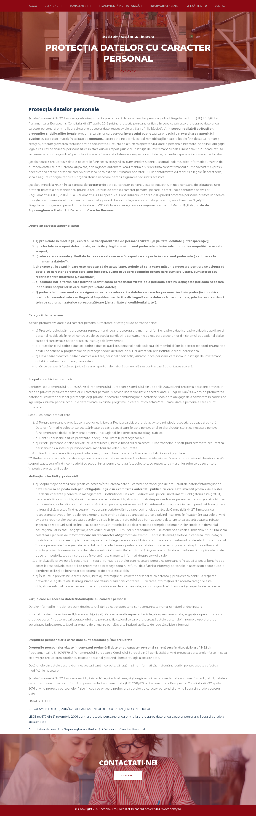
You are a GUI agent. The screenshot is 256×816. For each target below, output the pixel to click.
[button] (128, 775)
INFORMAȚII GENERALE (164, 5)
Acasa (33, 5)
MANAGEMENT (80, 6)
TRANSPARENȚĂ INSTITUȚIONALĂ (120, 6)
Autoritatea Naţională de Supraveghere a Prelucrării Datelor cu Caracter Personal (86, 729)
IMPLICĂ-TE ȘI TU (196, 5)
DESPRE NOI (53, 6)
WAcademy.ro (171, 809)
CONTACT (221, 5)
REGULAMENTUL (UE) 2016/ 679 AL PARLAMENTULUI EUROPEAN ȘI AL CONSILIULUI (89, 709)
